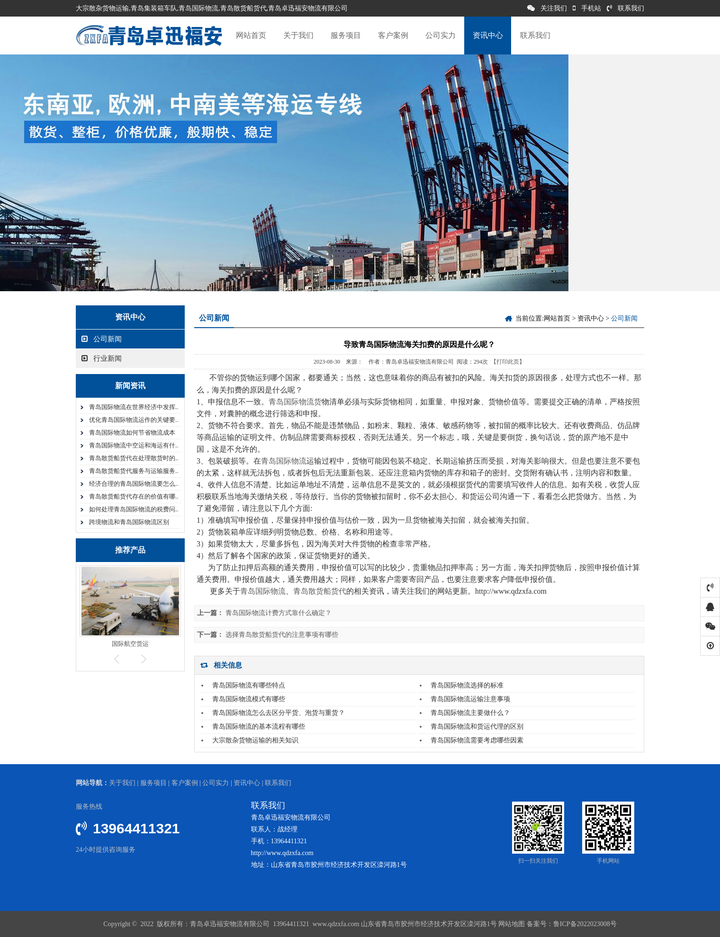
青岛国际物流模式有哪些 (248, 699)
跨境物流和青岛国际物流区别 (129, 522)
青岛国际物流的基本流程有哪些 (258, 726)
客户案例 (393, 35)
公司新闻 (101, 339)
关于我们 (298, 35)
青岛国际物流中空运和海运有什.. (134, 445)
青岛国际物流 (283, 461)
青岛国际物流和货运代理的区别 (477, 726)
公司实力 (440, 35)
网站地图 (511, 924)
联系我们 (625, 8)
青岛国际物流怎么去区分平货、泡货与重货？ (278, 712)
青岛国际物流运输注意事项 (470, 699)
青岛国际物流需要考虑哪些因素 (477, 740)
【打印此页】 (508, 361)
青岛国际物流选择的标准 (467, 685)
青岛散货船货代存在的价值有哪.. (134, 496)
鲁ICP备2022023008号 (585, 924)
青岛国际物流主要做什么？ (470, 712)
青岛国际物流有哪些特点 (248, 685)
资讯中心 (488, 35)
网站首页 (251, 35)
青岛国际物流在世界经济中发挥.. (134, 406)
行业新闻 (101, 358)
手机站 (587, 8)
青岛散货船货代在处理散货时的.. (134, 458)
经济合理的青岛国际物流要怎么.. (134, 483)
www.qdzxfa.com (335, 924)
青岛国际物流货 (295, 402)
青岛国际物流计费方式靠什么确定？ (278, 612)
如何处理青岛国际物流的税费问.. (134, 509)
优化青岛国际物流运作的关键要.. (134, 419)
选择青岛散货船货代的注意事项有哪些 (281, 634)
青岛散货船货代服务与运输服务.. (134, 470)
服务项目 (346, 35)
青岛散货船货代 (319, 591)
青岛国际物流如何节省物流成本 (132, 432)
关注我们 (547, 8)
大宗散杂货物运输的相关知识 (255, 740)
